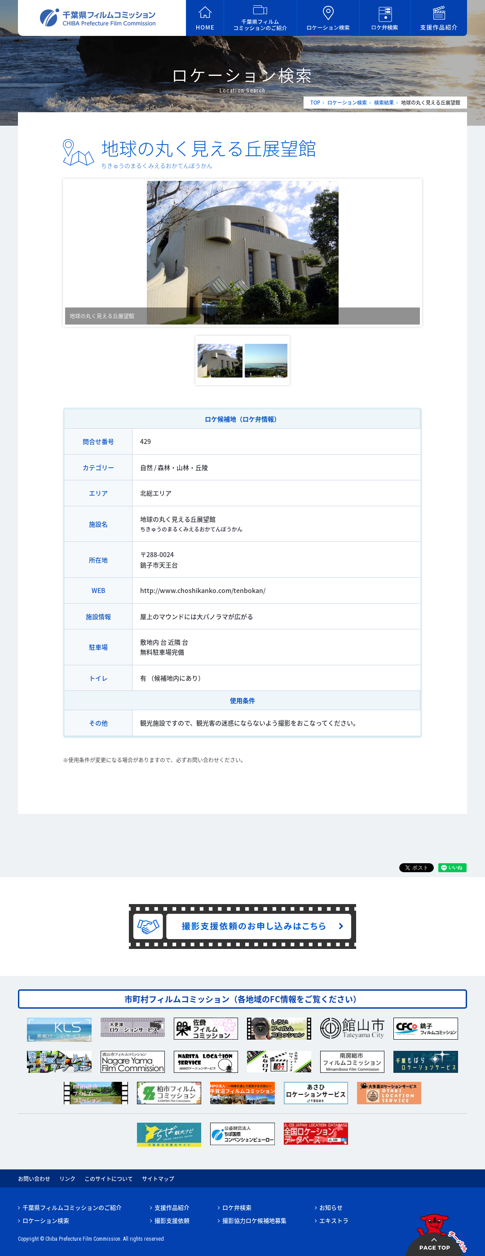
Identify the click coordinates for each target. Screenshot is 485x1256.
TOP (315, 102)
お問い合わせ (34, 1179)
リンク (67, 1179)
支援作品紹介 (172, 1207)
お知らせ (331, 1207)
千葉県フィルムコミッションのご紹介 (72, 1207)
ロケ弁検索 (236, 1207)
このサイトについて (108, 1179)
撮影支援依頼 (172, 1220)
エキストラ (333, 1220)
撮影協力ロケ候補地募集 (254, 1220)
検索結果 (384, 102)
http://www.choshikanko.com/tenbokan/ (202, 590)
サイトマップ (158, 1179)
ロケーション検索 (347, 102)
